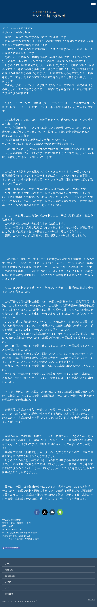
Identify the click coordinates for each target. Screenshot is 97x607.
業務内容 (9, 569)
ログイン (91, 599)
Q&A (7, 587)
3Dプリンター (10, 28)
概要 (3, 601)
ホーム (8, 563)
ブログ (8, 581)
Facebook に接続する (11, 548)
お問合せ (9, 593)
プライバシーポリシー (16, 601)
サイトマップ (31, 601)
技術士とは (10, 575)
